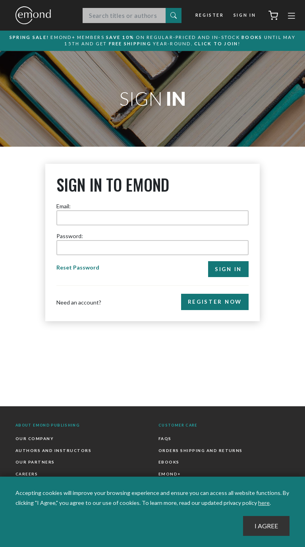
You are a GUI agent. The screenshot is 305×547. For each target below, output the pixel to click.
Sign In (245, 15)
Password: (69, 236)
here (264, 502)
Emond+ (169, 473)
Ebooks (169, 462)
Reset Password (77, 267)
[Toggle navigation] (291, 17)
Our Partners (35, 462)
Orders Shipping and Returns (200, 450)
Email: (63, 206)
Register (209, 15)
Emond (41, 15)
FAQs (165, 438)
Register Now (215, 302)
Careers (26, 473)
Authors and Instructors (53, 450)
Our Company (34, 438)
